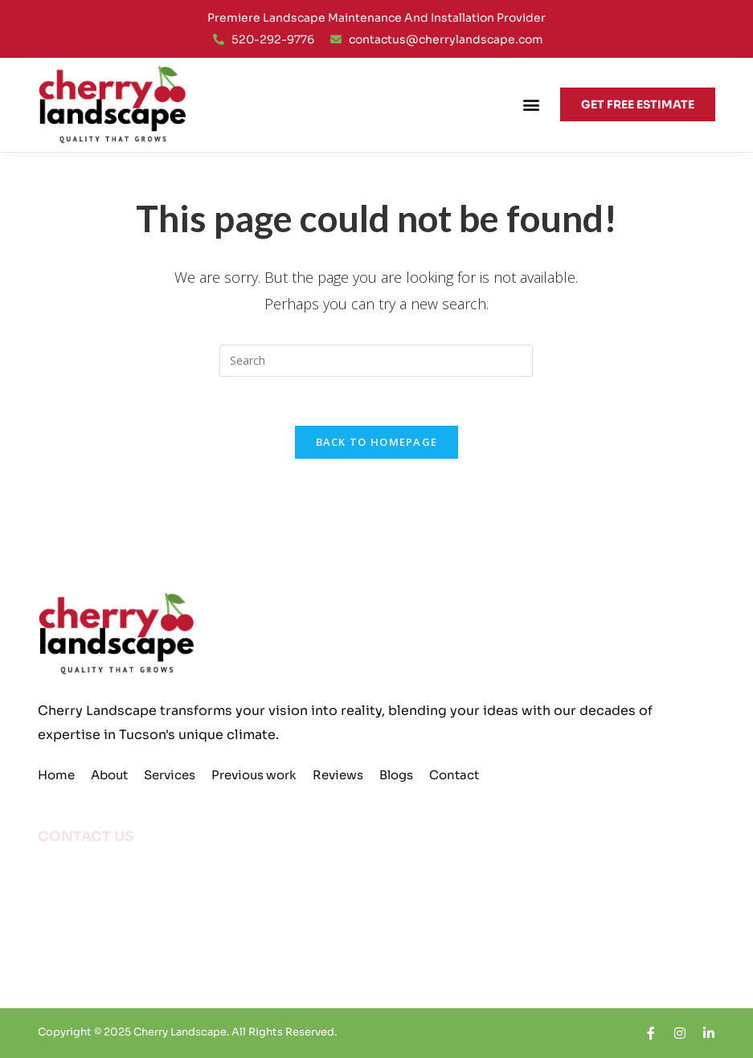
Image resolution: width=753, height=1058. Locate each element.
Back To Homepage (377, 442)
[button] (531, 105)
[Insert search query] (376, 361)
